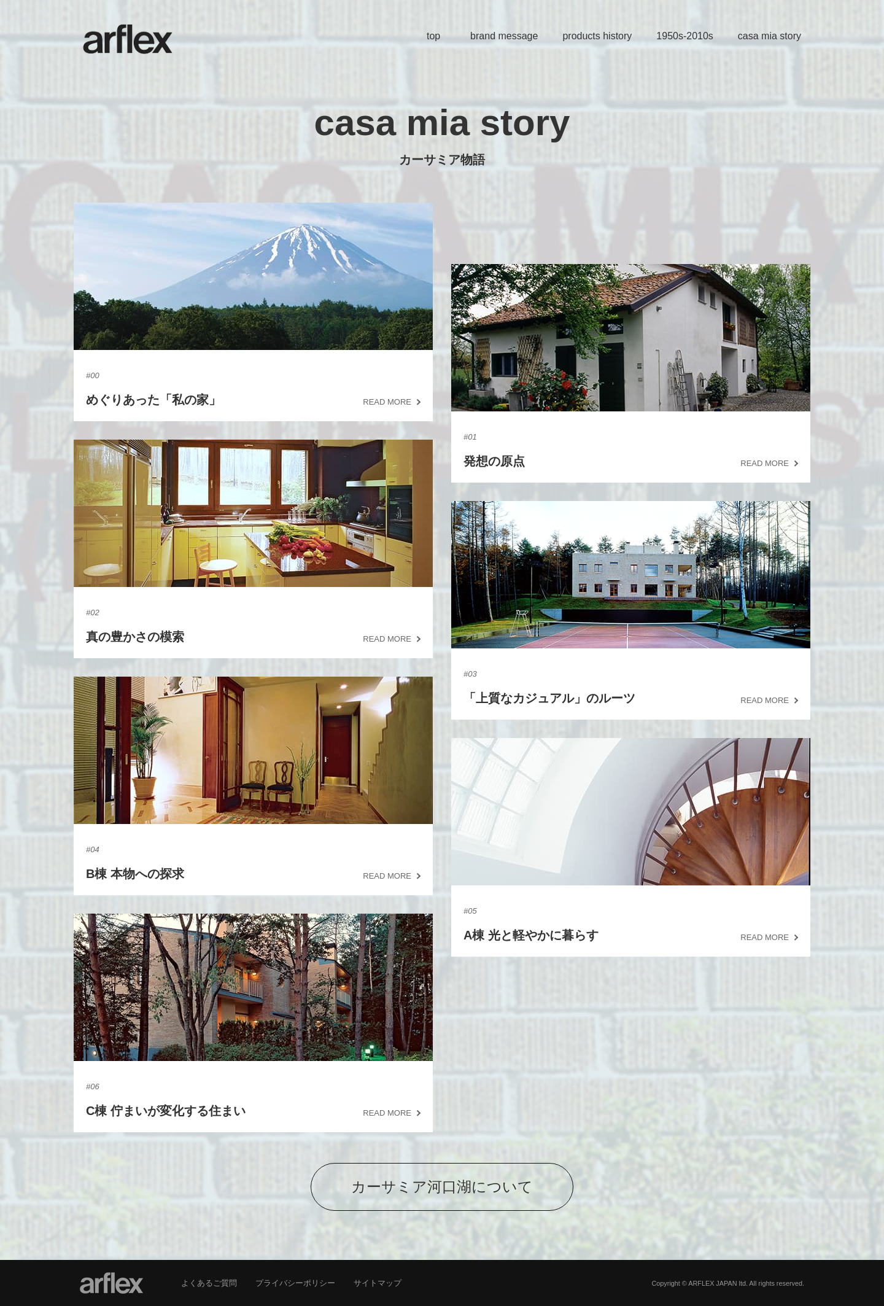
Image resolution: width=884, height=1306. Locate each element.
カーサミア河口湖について (442, 1186)
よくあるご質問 (209, 1283)
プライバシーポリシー (295, 1283)
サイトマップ (377, 1283)
